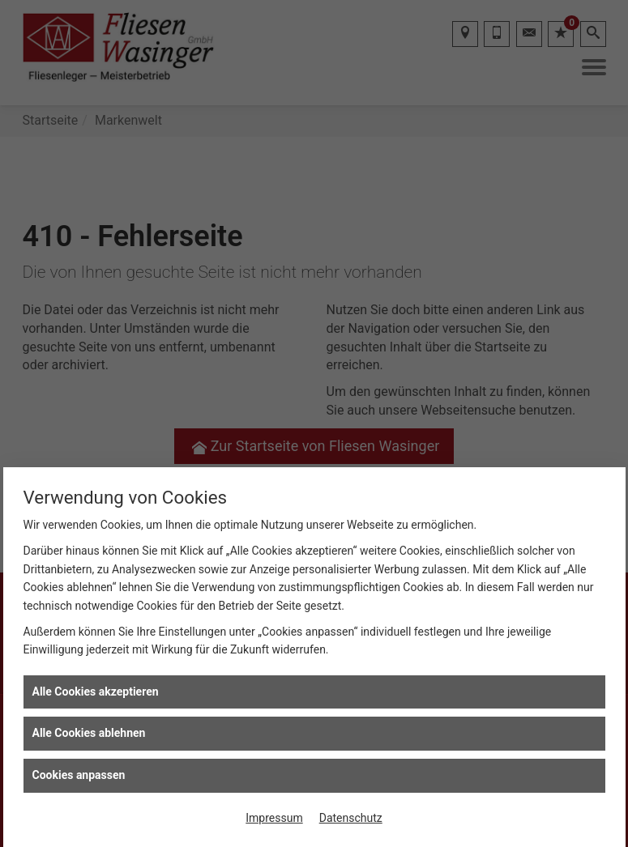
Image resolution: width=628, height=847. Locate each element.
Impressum (274, 817)
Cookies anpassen (79, 774)
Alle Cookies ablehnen (89, 732)
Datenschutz (350, 817)
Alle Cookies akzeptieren (95, 691)
